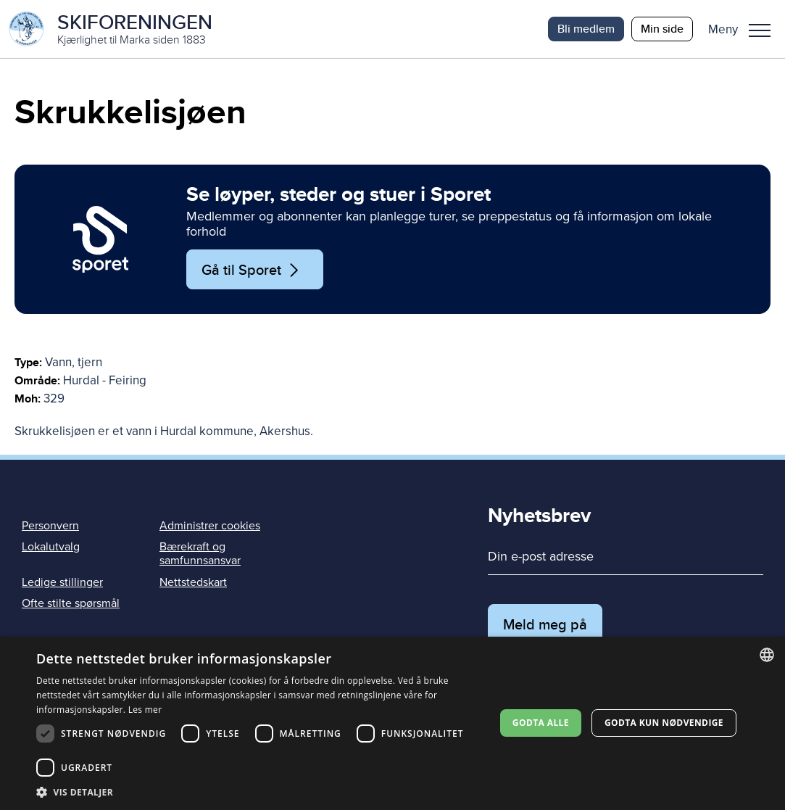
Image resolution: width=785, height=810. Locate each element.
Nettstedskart (193, 582)
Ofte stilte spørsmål (71, 603)
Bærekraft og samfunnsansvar (200, 554)
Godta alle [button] (540, 722)
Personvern (50, 525)
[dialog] (392, 723)
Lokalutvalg (51, 547)
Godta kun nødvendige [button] (664, 722)
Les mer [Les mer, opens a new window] (145, 709)
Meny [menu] (760, 30)
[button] (745, 29)
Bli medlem (586, 28)
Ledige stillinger (62, 582)
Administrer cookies (209, 525)
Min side (662, 28)
